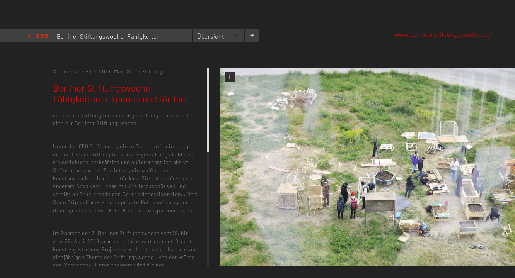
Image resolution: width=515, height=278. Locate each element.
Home (37, 36)
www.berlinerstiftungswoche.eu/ (444, 34)
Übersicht (210, 36)
